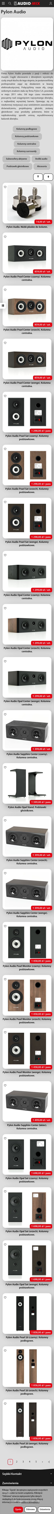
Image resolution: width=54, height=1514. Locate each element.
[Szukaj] (10, 3)
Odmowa (30, 1509)
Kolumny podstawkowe (26, 136)
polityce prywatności (30, 1502)
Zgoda (18, 1509)
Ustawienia (45, 1509)
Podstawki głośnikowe (18, 166)
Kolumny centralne (26, 144)
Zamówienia (27, 1483)
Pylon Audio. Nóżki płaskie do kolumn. (27, 227)
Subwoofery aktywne (16, 159)
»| (49, 1462)
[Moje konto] (50, 3)
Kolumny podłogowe (26, 129)
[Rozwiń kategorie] (3, 3)
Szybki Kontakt (27, 1474)
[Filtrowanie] (38, 177)
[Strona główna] (27, 3)
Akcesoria (42, 166)
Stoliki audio (41, 159)
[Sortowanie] (48, 177)
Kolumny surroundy (26, 151)
